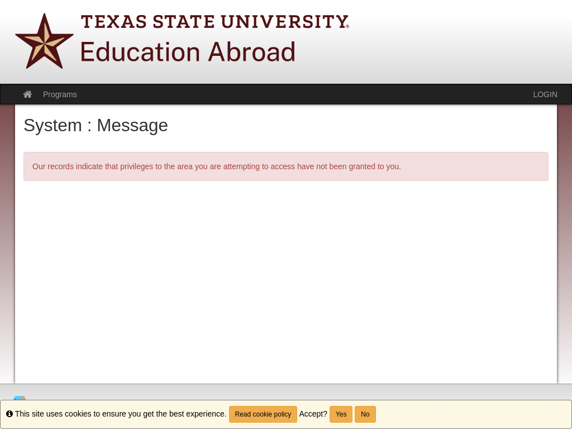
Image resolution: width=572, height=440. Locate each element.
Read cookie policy (263, 414)
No (365, 414)
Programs (60, 94)
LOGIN (545, 94)
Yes (341, 414)
